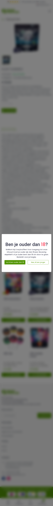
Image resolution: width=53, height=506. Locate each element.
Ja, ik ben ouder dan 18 (15, 262)
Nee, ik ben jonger (38, 262)
